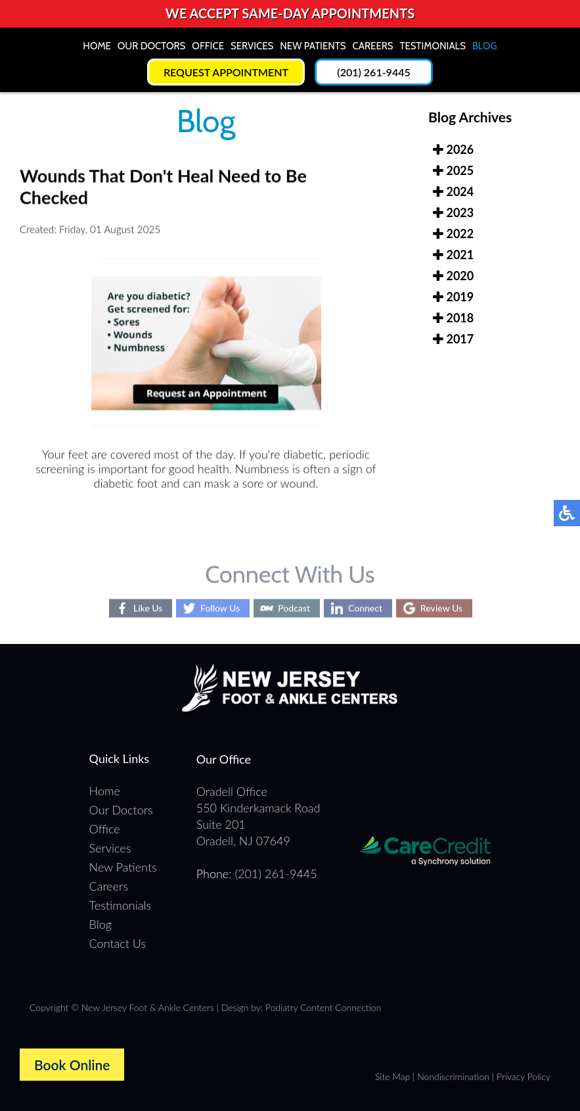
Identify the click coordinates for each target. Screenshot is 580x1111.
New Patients (313, 46)
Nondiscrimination (453, 1076)
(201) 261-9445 (373, 72)
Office (208, 46)
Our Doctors (152, 46)
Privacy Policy (523, 1076)
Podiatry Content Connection (323, 1007)
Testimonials (433, 46)
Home (96, 46)
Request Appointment (226, 72)
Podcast (294, 608)
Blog (484, 46)
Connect (365, 608)
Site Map (392, 1076)
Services (252, 46)
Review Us (441, 608)
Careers (373, 46)
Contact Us (117, 943)
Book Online (72, 1064)
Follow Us (220, 608)
